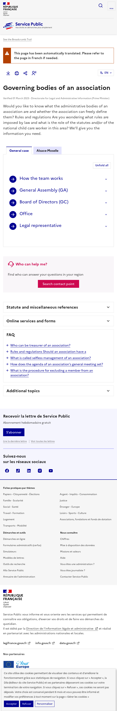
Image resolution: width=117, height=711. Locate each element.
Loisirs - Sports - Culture (73, 502)
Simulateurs (9, 541)
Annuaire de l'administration (19, 566)
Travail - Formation (13, 502)
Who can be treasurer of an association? (40, 334)
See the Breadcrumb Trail (17, 39)
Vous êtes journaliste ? (72, 559)
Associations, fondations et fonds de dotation (85, 508)
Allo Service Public (13, 559)
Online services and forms (30, 310)
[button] (34, 73)
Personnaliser (45, 704)
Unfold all (101, 165)
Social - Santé (10, 496)
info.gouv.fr (45, 632)
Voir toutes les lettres (43, 430)
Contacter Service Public (74, 566)
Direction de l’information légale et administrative (62, 618)
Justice (63, 490)
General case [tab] (19, 150)
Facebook (7, 460)
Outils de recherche (14, 553)
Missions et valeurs (70, 541)
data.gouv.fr (70, 632)
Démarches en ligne (14, 528)
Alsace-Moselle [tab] (47, 150)
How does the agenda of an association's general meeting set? (56, 353)
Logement (8, 508)
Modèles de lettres (13, 547)
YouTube (51, 460)
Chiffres (64, 528)
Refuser (26, 704)
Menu (111, 9)
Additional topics (23, 380)
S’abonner (13, 421)
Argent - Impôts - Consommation (78, 483)
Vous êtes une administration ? (77, 553)
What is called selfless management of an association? (50, 347)
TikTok (18, 460)
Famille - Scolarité (13, 490)
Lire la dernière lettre (15, 430)
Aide (62, 547)
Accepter (11, 704)
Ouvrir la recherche (100, 5)
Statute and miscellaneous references (42, 296)
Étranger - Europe (70, 496)
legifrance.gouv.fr (17, 632)
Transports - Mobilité (15, 515)
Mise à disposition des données (77, 534)
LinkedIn (29, 460)
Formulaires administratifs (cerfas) (22, 534)
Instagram (40, 460)
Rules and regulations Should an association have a (48, 340)
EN (106, 73)
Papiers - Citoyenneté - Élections (21, 483)
